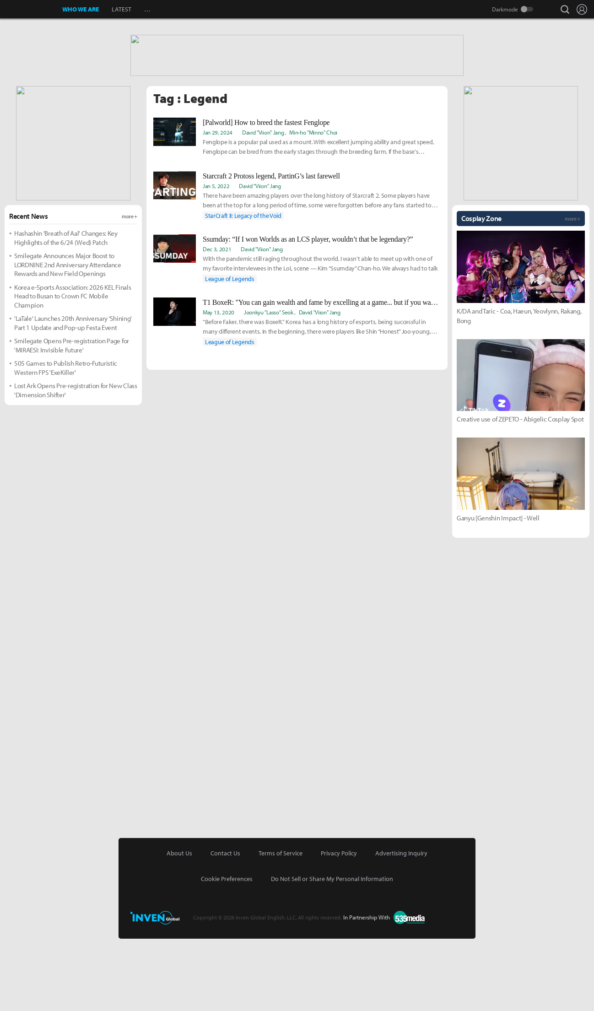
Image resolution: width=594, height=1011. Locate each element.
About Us (179, 925)
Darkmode (505, 9)
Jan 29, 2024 (217, 204)
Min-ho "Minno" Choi (313, 204)
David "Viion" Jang (263, 204)
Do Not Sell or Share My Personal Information (332, 951)
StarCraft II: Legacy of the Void (243, 288)
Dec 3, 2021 (217, 321)
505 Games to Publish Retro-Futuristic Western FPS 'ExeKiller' (65, 440)
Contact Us (225, 925)
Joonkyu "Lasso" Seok (268, 384)
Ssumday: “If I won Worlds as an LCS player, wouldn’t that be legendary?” (308, 311)
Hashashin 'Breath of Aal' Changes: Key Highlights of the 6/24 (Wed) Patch (66, 310)
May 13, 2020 (218, 384)
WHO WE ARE (80, 9)
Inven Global (31, 9)
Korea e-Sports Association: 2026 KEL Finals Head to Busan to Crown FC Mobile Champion (72, 368)
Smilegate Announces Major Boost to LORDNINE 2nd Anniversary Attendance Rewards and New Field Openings (67, 337)
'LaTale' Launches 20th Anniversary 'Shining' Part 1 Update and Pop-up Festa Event (73, 395)
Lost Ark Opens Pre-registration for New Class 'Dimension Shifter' (75, 462)
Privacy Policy (339, 925)
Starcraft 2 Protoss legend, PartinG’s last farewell (271, 248)
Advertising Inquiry (401, 925)
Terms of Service (280, 925)
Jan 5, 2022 (216, 258)
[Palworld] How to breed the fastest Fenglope (266, 195)
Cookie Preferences (227, 951)
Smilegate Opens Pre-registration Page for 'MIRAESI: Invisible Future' (71, 418)
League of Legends (229, 351)
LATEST (121, 9)
